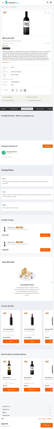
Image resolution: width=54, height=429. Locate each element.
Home (2, 7)
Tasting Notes (14, 108)
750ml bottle (6, 48)
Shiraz (7, 7)
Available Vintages (27, 108)
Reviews (3, 108)
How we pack (40, 108)
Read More (6, 62)
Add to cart (46, 425)
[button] (27, 2)
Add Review (48, 146)
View (11, 341)
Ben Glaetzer (13, 7)
